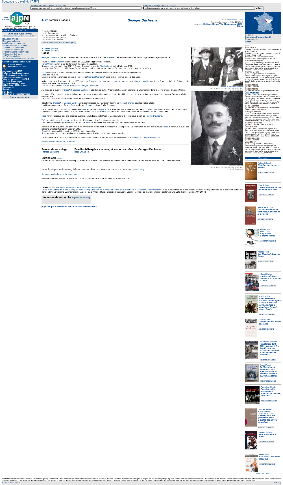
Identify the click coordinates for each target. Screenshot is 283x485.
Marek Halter (264, 455)
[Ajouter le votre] (138, 170)
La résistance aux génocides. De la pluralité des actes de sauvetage (268, 418)
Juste (45, 20)
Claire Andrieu (264, 411)
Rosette (89, 122)
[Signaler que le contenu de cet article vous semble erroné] (69, 207)
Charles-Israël (106, 66)
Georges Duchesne (236, 86)
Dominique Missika (268, 387)
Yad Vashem (232, 20)
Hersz (52, 66)
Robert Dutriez (266, 274)
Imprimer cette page (19, 97)
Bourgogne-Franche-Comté (258, 37)
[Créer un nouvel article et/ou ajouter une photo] (59, 43)
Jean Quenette (252, 93)
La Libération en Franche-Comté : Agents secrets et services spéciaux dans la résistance (268, 371)
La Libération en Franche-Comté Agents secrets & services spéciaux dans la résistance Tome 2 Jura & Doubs (270, 303)
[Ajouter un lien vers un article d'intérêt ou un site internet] (80, 187)
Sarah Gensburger (265, 413)
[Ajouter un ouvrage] (263, 473)
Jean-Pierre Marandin (268, 342)
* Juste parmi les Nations (11, 483)
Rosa (44, 75)
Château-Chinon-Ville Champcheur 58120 (222, 24)
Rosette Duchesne (154, 116)
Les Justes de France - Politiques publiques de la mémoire (269, 211)
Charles (130, 103)
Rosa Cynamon (81, 152)
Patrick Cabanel (264, 163)
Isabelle (63, 83)
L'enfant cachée (267, 236)
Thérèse (223, 86)
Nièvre (248, 41)
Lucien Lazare (264, 320)
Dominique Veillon (268, 389)
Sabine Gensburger (265, 207)
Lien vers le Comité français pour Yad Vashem (58, 141)
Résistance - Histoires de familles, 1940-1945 (271, 393)
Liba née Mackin (141, 81)
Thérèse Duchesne (50, 152)
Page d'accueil (5, 18)
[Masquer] (54, 50)
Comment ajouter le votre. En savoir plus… (60, 174)
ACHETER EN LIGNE (266, 172)
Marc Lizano (265, 232)
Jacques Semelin (265, 409)
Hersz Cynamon (57, 62)
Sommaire (46, 48)
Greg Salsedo (265, 234)
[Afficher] (54, 48)
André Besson (263, 252)
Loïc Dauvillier (266, 230)
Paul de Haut (263, 185)
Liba (43, 85)
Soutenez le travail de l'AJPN (20, 1)
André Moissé (264, 296)
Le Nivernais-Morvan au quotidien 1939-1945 (269, 188)
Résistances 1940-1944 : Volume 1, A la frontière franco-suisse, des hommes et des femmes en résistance (269, 349)
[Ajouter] (60, 158)
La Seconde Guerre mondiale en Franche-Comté (270, 278)
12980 (241, 20)
